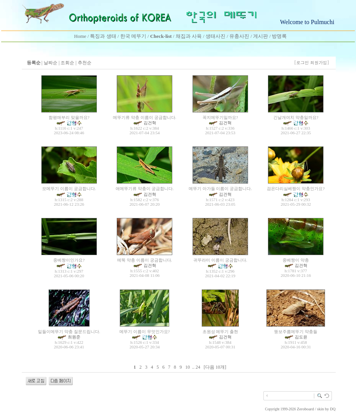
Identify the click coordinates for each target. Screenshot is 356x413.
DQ (332, 409)
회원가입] (320, 62)
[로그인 (301, 62)
